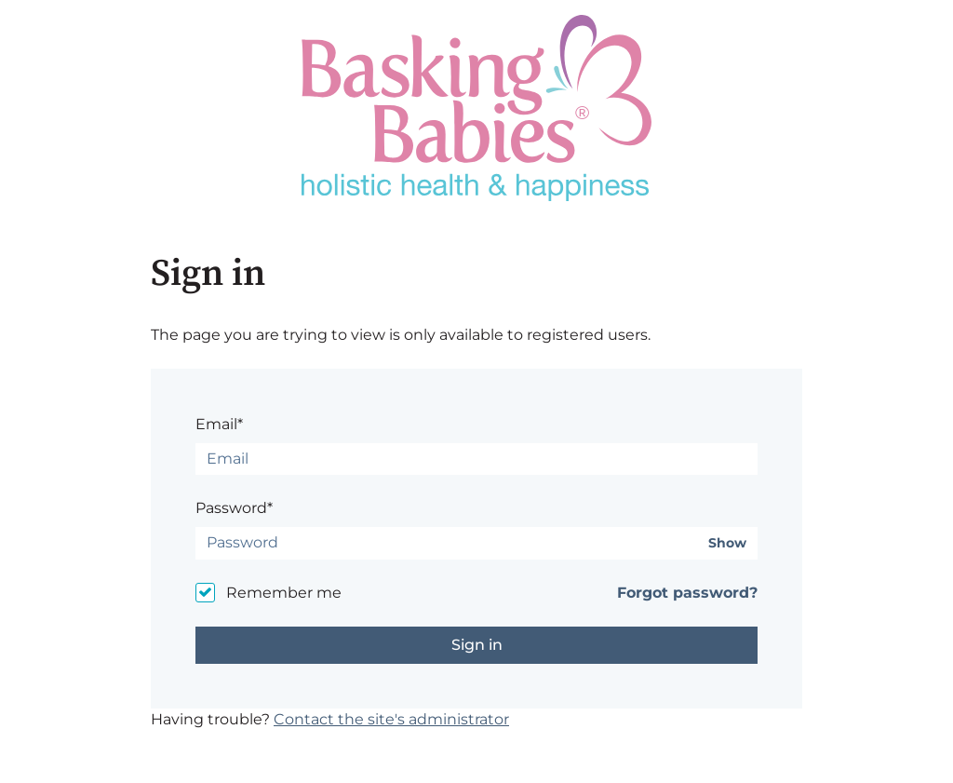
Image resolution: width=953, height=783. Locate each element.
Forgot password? (687, 592)
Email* (219, 424)
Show (727, 543)
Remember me (284, 592)
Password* (234, 508)
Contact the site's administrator (391, 719)
